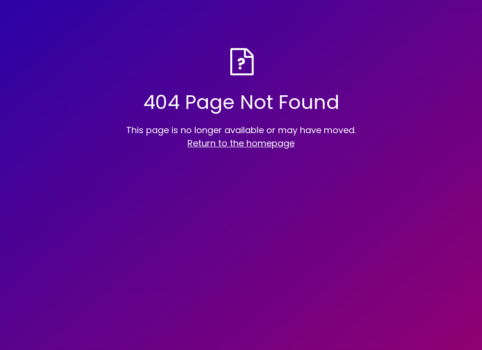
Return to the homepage (241, 143)
